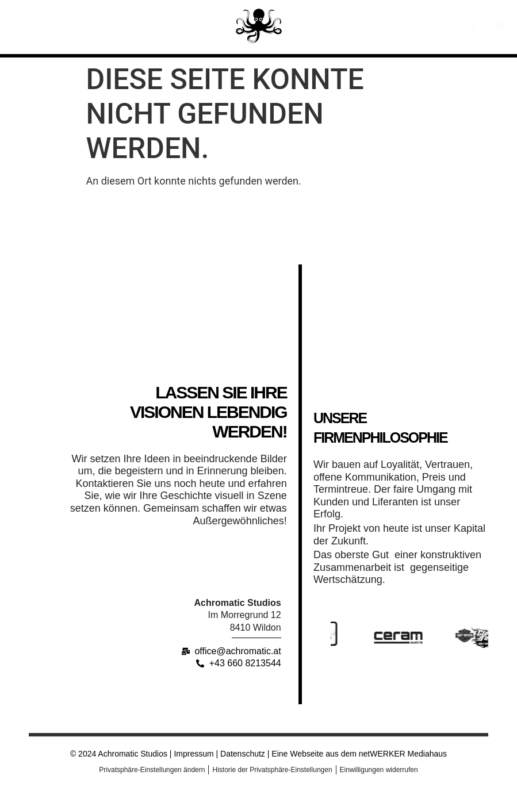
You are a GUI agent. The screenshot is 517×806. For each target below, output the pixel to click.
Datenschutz (241, 753)
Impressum (193, 753)
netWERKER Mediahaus (403, 753)
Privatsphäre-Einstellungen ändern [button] (152, 770)
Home (24, 30)
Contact (414, 30)
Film (73, 30)
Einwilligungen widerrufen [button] (379, 770)
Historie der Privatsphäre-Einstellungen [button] (272, 770)
